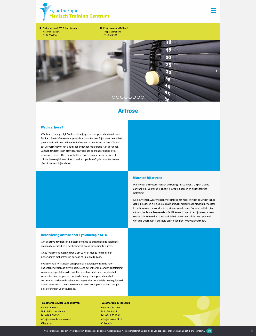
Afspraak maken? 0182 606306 (51, 33)
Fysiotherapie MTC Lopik (116, 28)
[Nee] (252, 331)
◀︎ (40, 70)
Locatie (47, 323)
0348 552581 (112, 315)
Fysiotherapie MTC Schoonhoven (60, 28)
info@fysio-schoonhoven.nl (56, 319)
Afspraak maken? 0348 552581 (112, 33)
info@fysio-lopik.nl (111, 319)
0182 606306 (52, 315)
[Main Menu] (213, 11)
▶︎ (218, 70)
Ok (209, 331)
